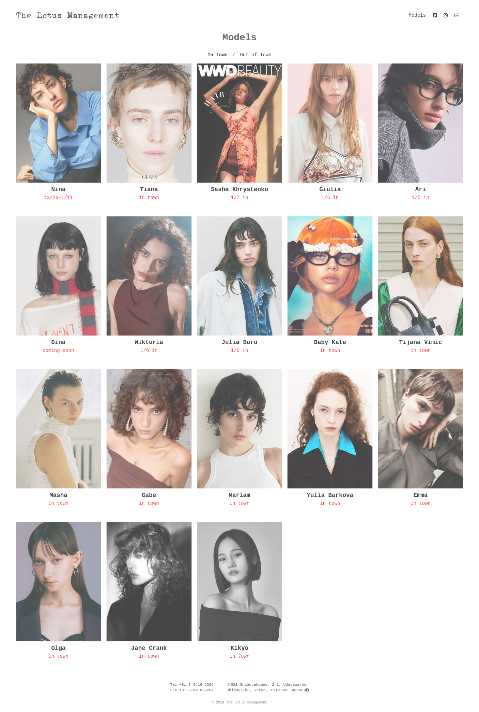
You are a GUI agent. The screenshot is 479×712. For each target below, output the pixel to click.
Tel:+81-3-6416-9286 (192, 685)
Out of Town (255, 55)
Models (417, 15)
